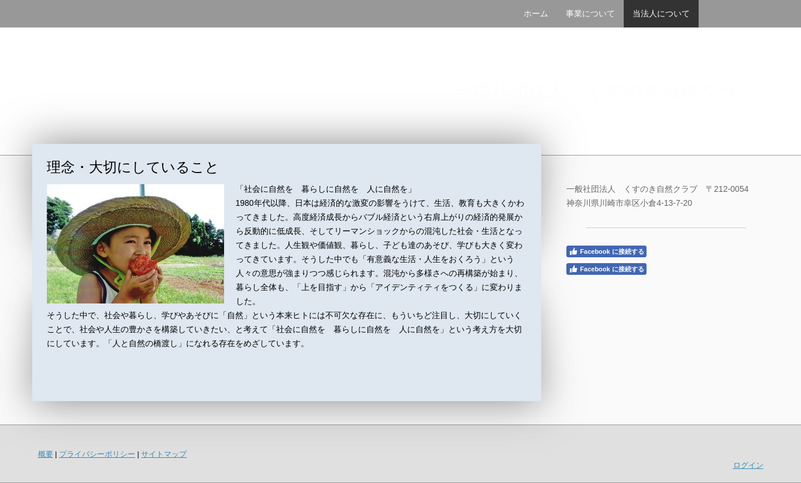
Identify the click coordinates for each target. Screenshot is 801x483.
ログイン (748, 465)
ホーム (536, 13)
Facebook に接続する (606, 251)
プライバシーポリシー (97, 454)
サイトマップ (164, 454)
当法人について (661, 13)
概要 (45, 454)
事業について (590, 13)
